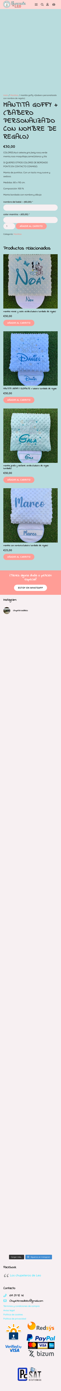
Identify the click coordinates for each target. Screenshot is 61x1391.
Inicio (5, 95)
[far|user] (48, 4)
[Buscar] (42, 4)
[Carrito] (54, 4)
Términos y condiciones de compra (21, 1306)
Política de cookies (13, 1314)
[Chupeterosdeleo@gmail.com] (6, 1301)
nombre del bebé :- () (18, 201)
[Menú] (36, 4)
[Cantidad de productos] (9, 226)
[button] (18, 323)
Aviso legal (9, 1310)
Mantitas (14, 95)
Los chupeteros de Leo (25, 1275)
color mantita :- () (16, 214)
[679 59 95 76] (6, 1296)
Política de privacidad (14, 1318)
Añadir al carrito (31, 226)
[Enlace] (14, 4)
